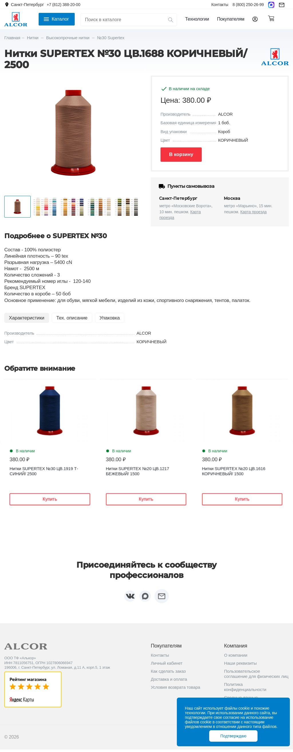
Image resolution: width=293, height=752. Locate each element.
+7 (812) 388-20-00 (63, 4)
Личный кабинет (167, 665)
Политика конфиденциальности (245, 689)
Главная (12, 37)
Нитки (33, 37)
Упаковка (110, 318)
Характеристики (26, 318)
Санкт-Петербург (27, 4)
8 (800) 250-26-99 (248, 4)
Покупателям (230, 19)
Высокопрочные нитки (68, 37)
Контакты (219, 4)
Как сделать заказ (168, 673)
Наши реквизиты (240, 665)
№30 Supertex (110, 37)
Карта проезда (253, 212)
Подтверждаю (233, 736)
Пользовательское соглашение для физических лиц (256, 676)
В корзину (181, 154)
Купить (54, 499)
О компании (235, 657)
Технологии (197, 19)
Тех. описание (72, 318)
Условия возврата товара (175, 689)
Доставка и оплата (169, 681)
